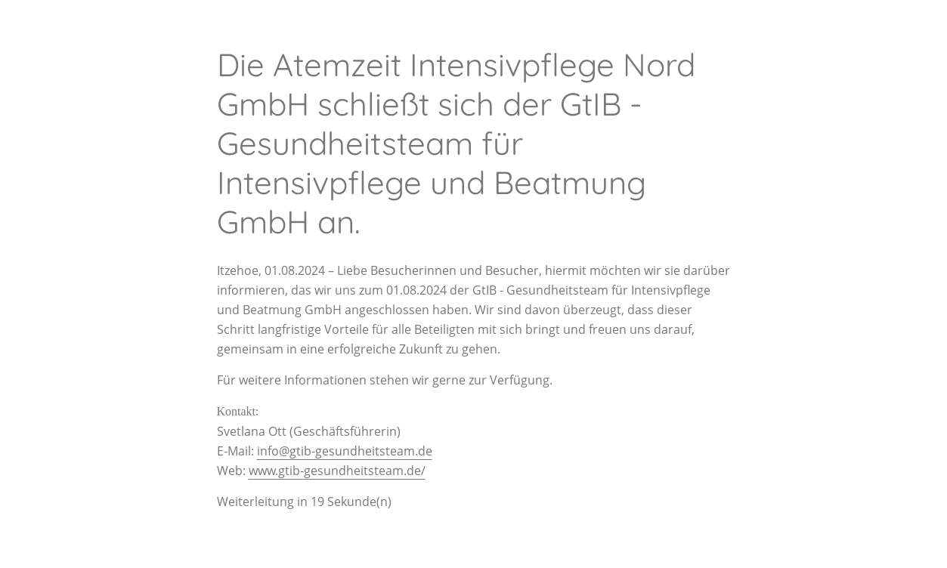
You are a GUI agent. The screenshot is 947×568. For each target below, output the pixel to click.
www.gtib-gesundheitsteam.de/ (337, 470)
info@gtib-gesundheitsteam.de (344, 451)
